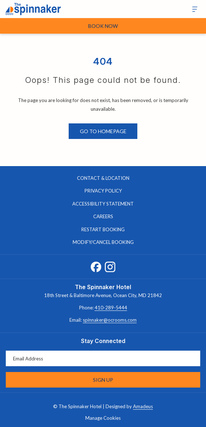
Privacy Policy (103, 191)
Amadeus (143, 406)
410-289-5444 (111, 307)
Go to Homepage (103, 131)
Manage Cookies (103, 418)
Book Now (103, 26)
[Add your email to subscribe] (103, 358)
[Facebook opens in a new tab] (96, 265)
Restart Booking (103, 229)
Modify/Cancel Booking (103, 242)
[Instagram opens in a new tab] (110, 265)
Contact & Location (103, 178)
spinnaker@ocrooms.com (110, 320)
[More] (192, 9)
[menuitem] (103, 178)
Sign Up (103, 380)
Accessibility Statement (103, 204)
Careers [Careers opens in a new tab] (110, 217)
